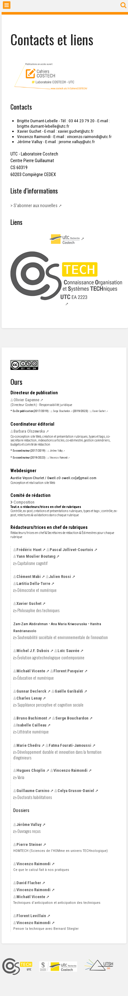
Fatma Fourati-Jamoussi (70, 745)
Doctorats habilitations (34, 797)
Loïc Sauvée (68, 650)
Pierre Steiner (29, 844)
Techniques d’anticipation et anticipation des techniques (57, 902)
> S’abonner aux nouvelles (34, 205)
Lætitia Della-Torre (33, 583)
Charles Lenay (29, 698)
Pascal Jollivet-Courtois (71, 549)
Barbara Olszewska (29, 431)
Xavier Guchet (99, 411)
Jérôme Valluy (56, 450)
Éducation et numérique (35, 678)
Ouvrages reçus (28, 831)
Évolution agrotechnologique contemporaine (50, 658)
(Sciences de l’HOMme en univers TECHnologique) (60, 850)
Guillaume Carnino (32, 790)
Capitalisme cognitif (32, 563)
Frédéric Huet (28, 549)
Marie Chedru (28, 745)
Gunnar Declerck (31, 691)
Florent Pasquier (68, 671)
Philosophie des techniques (38, 610)
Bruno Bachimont (31, 718)
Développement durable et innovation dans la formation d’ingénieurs (57, 754)
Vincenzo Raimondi (58, 457)
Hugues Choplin (30, 770)
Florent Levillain (31, 915)
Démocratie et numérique (37, 590)
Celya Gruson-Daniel (76, 790)
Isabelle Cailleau (31, 725)
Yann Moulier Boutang (35, 556)
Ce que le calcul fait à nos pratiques (41, 869)
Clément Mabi (28, 576)
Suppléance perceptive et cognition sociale (50, 705)
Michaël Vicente (30, 671)
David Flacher (28, 882)
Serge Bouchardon (61, 411)
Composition (24, 502)
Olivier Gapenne (26, 399)
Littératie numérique (33, 732)
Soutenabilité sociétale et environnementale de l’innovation (62, 637)
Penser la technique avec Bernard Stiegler (46, 928)
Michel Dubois (32, 650)
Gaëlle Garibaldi (69, 691)
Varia (20, 777)
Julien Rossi (60, 576)
